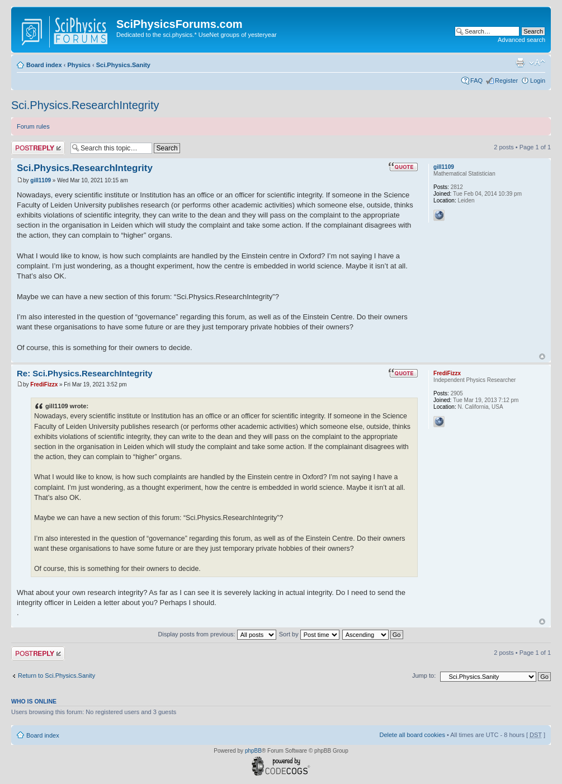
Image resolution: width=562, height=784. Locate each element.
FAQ (476, 80)
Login (537, 80)
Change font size (537, 63)
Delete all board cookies (412, 734)
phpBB (253, 751)
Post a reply (38, 148)
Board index (44, 65)
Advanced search (521, 39)
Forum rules (33, 126)
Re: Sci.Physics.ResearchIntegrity (85, 373)
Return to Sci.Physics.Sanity (56, 675)
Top (542, 356)
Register (506, 80)
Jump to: (424, 675)
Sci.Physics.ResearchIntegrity (85, 105)
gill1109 (40, 180)
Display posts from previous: (217, 634)
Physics (79, 65)
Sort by (309, 634)
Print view (520, 63)
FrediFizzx (44, 384)
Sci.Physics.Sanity (123, 65)
